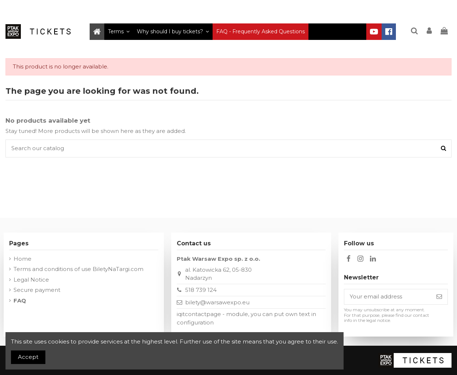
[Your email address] (387, 296)
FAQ (20, 300)
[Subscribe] (439, 296)
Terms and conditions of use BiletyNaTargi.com (78, 269)
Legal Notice (31, 279)
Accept (28, 356)
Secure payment (37, 289)
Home (22, 258)
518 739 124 (201, 289)
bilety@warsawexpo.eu (217, 302)
